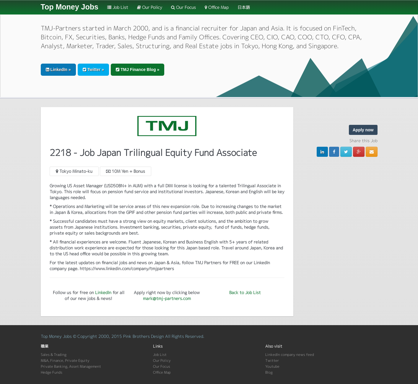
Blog (269, 372)
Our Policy (149, 7)
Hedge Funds (51, 372)
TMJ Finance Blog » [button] (137, 69)
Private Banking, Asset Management (71, 366)
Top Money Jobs (69, 7)
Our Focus (183, 7)
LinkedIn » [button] (58, 69)
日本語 (244, 7)
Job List (117, 7)
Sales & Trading (53, 354)
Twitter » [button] (93, 69)
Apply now (363, 130)
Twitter (272, 360)
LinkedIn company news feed (289, 354)
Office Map (217, 7)
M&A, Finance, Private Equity (65, 360)
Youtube (272, 366)
